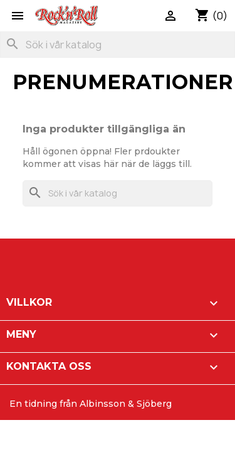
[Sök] (117, 44)
